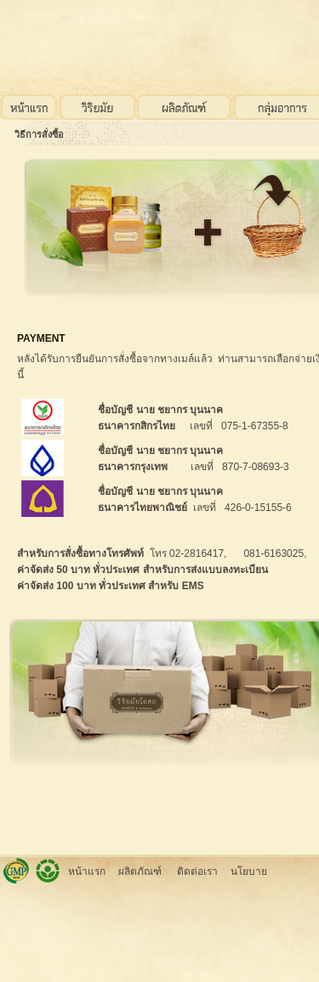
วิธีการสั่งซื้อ (39, 134)
